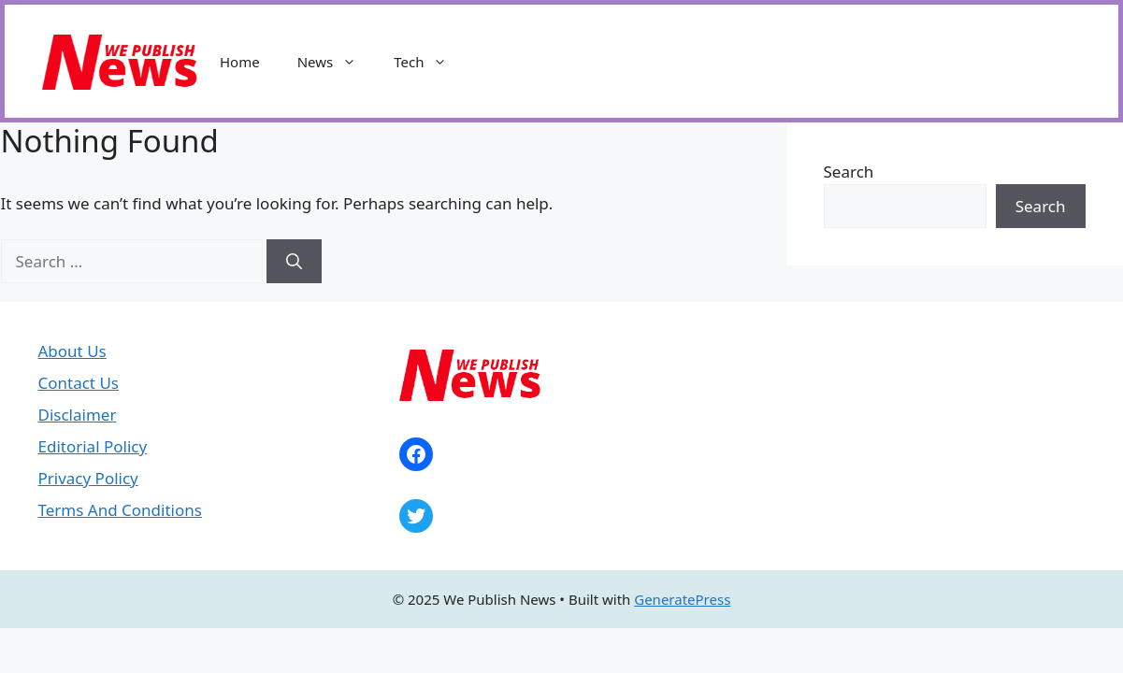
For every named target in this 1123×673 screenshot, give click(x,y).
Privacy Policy (88, 478)
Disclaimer (77, 414)
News (336, 62)
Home (240, 61)
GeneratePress (682, 599)
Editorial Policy (93, 446)
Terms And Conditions (120, 510)
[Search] (294, 261)
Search (849, 171)
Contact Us (79, 383)
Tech (430, 62)
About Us (72, 351)
